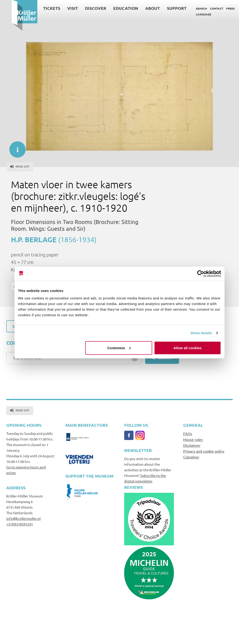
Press (218, 8)
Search (189, 8)
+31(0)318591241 (19, 524)
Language (191, 14)
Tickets (40, 8)
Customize (119, 348)
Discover (84, 8)
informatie (15, 147)
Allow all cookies (187, 348)
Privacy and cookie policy (203, 451)
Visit (61, 8)
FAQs (187, 433)
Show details (201, 333)
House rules (193, 439)
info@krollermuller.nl (23, 518)
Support (165, 8)
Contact (204, 8)
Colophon (191, 457)
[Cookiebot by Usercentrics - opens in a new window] (200, 273)
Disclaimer (191, 445)
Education (114, 8)
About (141, 8)
